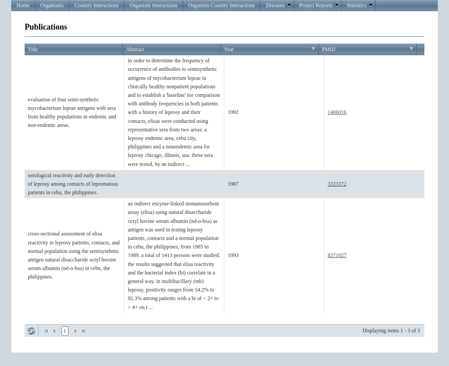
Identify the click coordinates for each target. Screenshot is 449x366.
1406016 (337, 112)
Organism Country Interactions (221, 5)
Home (23, 5)
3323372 (337, 184)
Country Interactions (96, 5)
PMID (328, 49)
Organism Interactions (154, 5)
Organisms (52, 5)
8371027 (337, 255)
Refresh (31, 331)
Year (229, 49)
